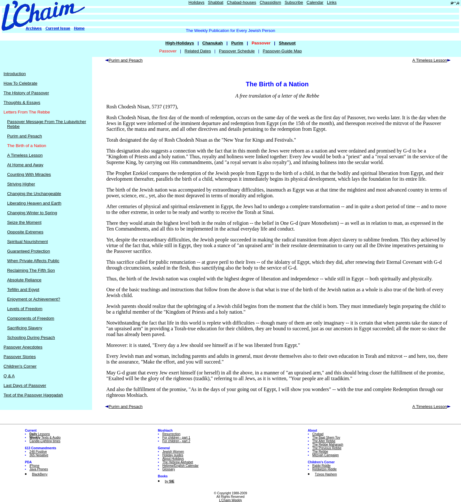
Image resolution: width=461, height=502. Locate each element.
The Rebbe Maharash (327, 444)
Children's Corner (20, 366)
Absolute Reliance (24, 280)
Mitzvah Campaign (325, 455)
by (169, 481)
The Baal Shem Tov (326, 437)
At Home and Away (25, 164)
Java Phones (38, 469)
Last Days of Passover (25, 385)
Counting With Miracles (29, 174)
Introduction (15, 73)
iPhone (34, 465)
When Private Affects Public (33, 260)
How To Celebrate (20, 83)
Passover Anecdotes (23, 347)
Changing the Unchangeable (34, 193)
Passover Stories (20, 356)
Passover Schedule (237, 51)
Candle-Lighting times (44, 441)
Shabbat (215, 2)
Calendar (315, 2)
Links (331, 2)
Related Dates (197, 51)
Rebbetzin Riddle (324, 469)
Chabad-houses (241, 2)
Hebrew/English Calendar (180, 465)
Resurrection (171, 434)
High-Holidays (179, 43)
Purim (237, 43)
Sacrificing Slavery (24, 328)
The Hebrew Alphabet (177, 462)
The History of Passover (26, 92)
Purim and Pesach (24, 136)
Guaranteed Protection (28, 251)
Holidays (197, 2)
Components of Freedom (30, 318)
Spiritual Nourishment (27, 241)
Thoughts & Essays (22, 102)
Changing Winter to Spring (32, 212)
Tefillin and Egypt (23, 289)
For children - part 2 (176, 441)
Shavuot (287, 43)
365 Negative (38, 455)
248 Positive (38, 451)
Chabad (318, 434)
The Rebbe (320, 451)
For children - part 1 (176, 437)
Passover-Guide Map (282, 51)
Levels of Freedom (24, 308)
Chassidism (270, 2)
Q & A (9, 375)
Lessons (39, 434)
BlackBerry (39, 474)
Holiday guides (173, 455)
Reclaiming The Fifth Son (31, 270)
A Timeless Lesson (25, 155)
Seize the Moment (24, 222)
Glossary (168, 469)
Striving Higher (21, 184)
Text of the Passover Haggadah (33, 395)
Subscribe (294, 2)
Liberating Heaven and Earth (34, 203)
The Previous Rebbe (326, 448)
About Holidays (173, 458)
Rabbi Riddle (321, 465)
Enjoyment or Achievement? (33, 299)
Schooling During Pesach (31, 337)
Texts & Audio (45, 437)
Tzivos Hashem (326, 474)
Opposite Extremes (25, 232)
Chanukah (212, 43)
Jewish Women (173, 451)
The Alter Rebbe (323, 441)
